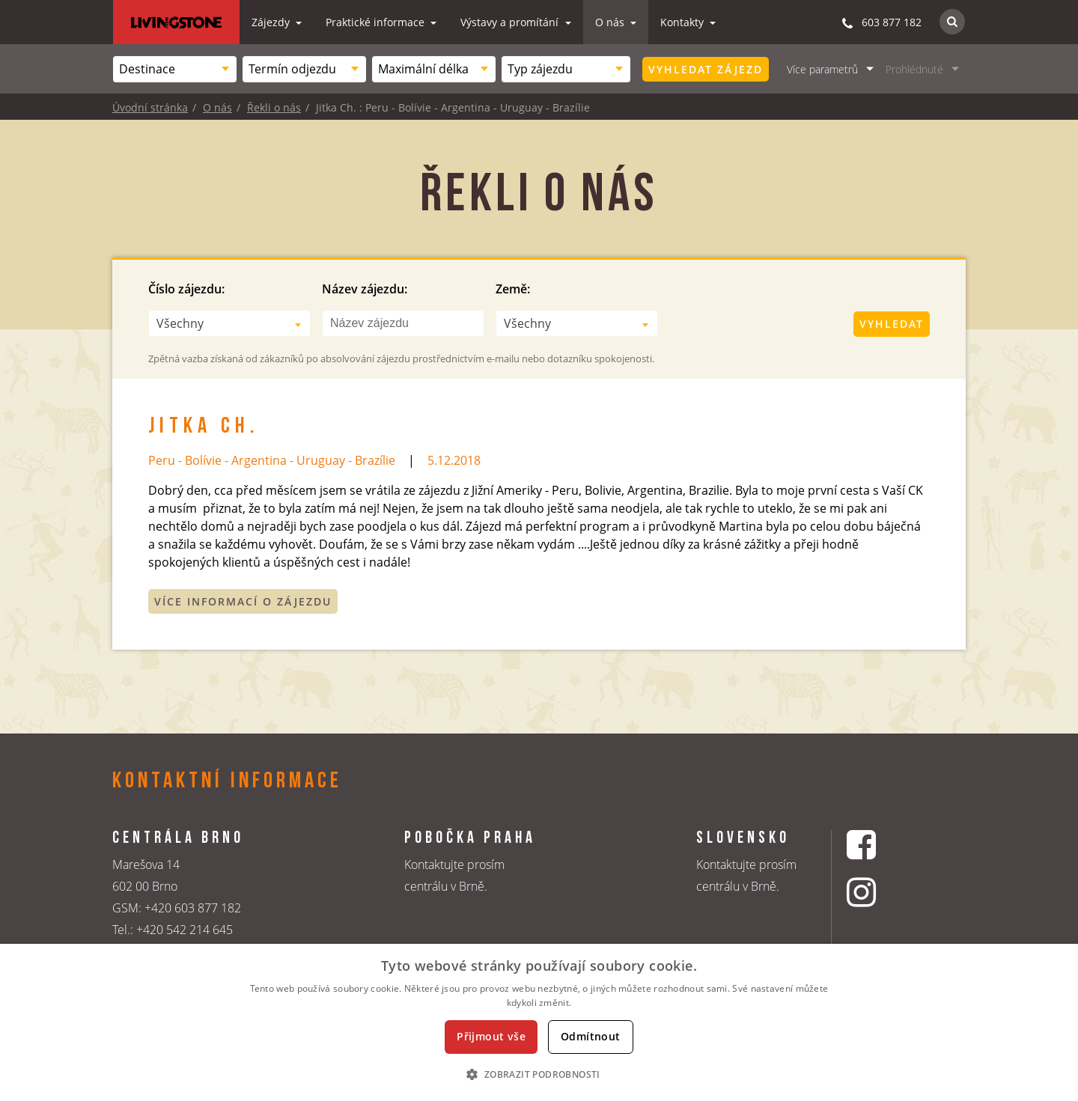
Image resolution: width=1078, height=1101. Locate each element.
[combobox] (175, 69)
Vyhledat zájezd (705, 69)
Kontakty (683, 22)
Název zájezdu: (364, 289)
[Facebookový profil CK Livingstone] (880, 844)
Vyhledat (891, 324)
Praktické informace (376, 22)
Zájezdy (272, 22)
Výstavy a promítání (510, 22)
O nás (611, 22)
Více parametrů (822, 69)
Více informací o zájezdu (243, 601)
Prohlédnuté (914, 69)
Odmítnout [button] (591, 1036)
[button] (539, 1074)
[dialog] (539, 1022)
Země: (513, 289)
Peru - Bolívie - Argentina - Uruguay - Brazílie (271, 460)
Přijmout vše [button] (491, 1036)
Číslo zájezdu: (186, 289)
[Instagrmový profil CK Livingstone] (880, 891)
